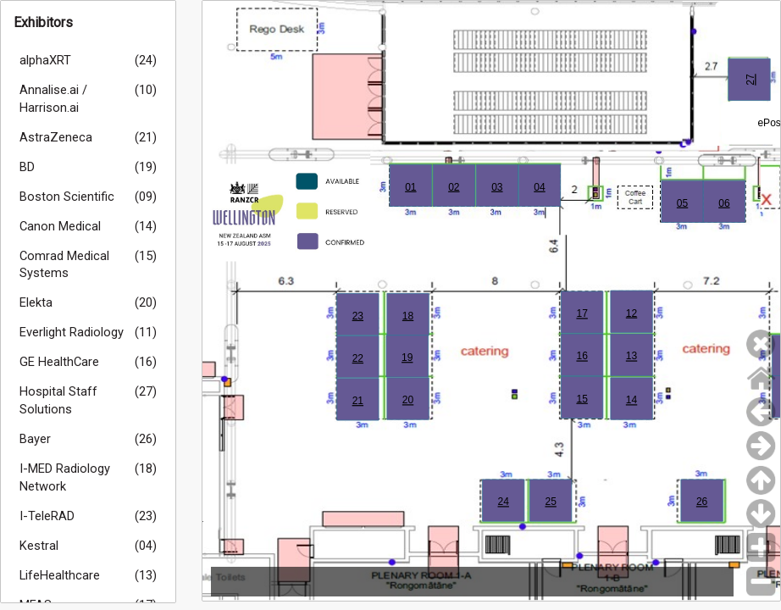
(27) (146, 391)
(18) (146, 468)
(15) (146, 255)
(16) (146, 361)
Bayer (35, 438)
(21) (146, 137)
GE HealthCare (59, 361)
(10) (146, 89)
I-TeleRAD (47, 516)
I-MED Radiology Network (64, 477)
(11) (146, 332)
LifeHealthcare (59, 575)
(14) (146, 226)
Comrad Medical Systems (64, 264)
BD (27, 167)
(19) (146, 167)
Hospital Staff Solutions (58, 400)
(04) (146, 545)
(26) (146, 438)
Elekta (36, 302)
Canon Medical (60, 226)
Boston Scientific (66, 196)
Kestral (38, 545)
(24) (146, 60)
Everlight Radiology (71, 332)
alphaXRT (45, 60)
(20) (146, 302)
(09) (146, 196)
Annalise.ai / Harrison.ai (53, 98)
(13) (146, 575)
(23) (146, 516)
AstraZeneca (55, 137)
